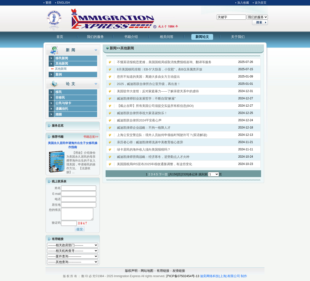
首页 (59, 37)
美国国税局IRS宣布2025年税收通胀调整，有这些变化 (154, 164)
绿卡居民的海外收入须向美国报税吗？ (143, 149)
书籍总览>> (90, 136)
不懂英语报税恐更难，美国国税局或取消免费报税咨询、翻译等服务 (164, 62)
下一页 (163, 174)
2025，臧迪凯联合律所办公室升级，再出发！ (149, 84)
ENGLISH (63, 2)
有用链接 (57, 241)
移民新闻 (61, 58)
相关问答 (166, 37)
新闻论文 (202, 37)
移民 (58, 92)
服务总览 (57, 125)
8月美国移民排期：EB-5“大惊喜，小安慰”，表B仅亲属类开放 (159, 69)
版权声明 (131, 273)
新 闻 (70, 50)
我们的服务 (95, 37)
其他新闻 (61, 63)
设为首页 (260, 2)
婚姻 (58, 114)
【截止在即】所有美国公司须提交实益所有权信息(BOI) (155, 106)
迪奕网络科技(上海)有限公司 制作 (223, 278)
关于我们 (238, 37)
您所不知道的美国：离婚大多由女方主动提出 (148, 76)
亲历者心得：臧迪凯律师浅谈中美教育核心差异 (150, 142)
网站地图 (147, 273)
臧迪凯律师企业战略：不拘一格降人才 (143, 127)
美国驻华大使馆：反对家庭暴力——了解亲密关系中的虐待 (158, 91)
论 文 (70, 84)
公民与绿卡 (63, 103)
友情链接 (178, 273)
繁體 (48, 2)
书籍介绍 (131, 37)
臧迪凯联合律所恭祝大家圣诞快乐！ (142, 113)
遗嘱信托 (61, 109)
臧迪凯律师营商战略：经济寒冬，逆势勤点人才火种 (153, 157)
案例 (58, 74)
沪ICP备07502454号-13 (182, 278)
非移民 (60, 97)
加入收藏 (243, 2)
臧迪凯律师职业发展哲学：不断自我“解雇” (146, 98)
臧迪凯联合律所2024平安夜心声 (139, 120)
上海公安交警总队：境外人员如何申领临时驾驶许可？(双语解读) (162, 135)
